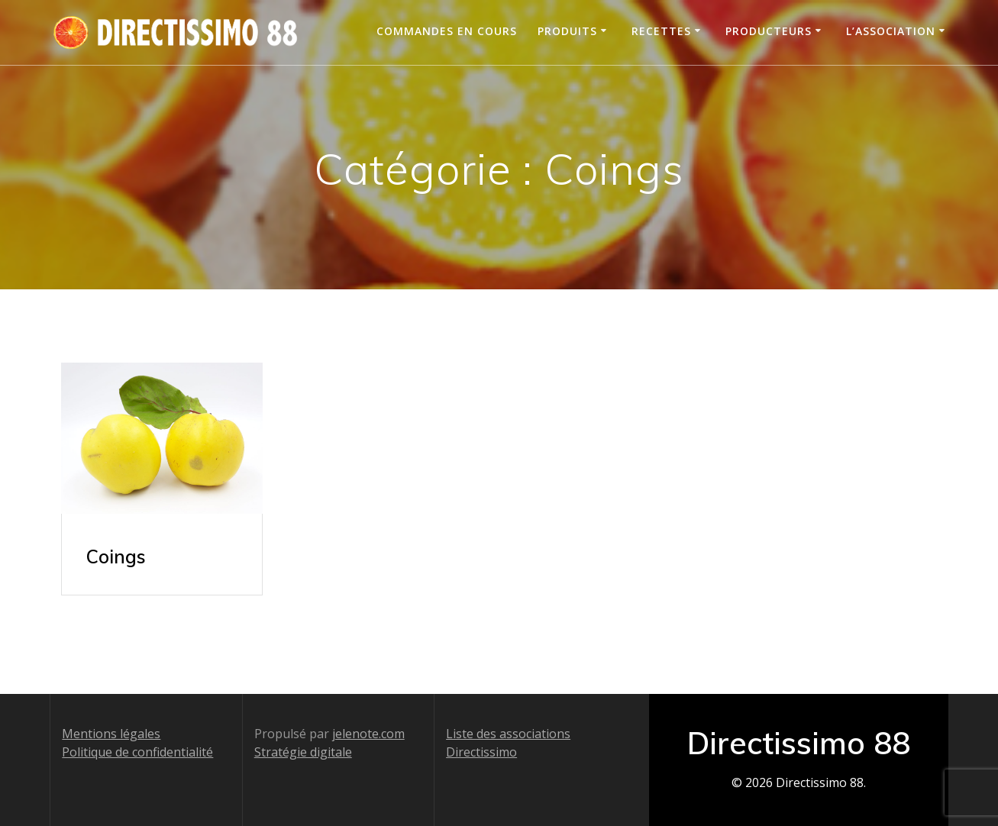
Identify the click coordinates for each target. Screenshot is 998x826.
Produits (567, 31)
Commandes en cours (446, 31)
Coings (116, 556)
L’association (890, 31)
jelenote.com (368, 733)
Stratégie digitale (303, 752)
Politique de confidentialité (137, 752)
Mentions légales (111, 733)
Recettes (661, 31)
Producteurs (768, 31)
